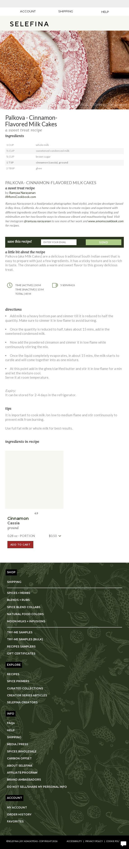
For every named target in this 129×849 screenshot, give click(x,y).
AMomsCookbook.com (20, 197)
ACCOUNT (28, 11)
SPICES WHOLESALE (21, 751)
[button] (29, 23)
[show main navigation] (5, 23)
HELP (11, 730)
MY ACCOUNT (17, 807)
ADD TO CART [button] (20, 544)
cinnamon (18, 518)
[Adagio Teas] (24, 3)
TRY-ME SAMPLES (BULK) (25, 639)
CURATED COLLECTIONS (25, 688)
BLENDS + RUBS (18, 600)
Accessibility (74, 841)
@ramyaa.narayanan (37, 221)
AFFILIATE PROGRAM (22, 772)
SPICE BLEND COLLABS (23, 607)
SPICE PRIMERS (18, 681)
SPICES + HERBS (18, 593)
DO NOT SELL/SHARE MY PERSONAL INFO (37, 786)
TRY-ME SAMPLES (19, 632)
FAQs (11, 723)
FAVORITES (15, 821)
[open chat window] (123, 843)
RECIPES (13, 674)
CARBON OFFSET (19, 758)
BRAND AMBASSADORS (24, 779)
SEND (103, 242)
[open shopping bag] (122, 24)
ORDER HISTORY (19, 814)
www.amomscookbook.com (105, 221)
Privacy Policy (94, 841)
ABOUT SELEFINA (19, 765)
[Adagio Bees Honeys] (105, 3)
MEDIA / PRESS (17, 744)
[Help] (102, 11)
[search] (109, 24)
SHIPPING (14, 582)
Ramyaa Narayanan (22, 193)
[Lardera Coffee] (64, 3)
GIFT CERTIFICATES (21, 653)
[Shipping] (66, 11)
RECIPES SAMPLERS (21, 646)
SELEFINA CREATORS (22, 702)
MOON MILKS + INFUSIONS (26, 621)
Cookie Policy (114, 841)
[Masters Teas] (44, 3)
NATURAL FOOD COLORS (25, 614)
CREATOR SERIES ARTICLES (27, 695)
